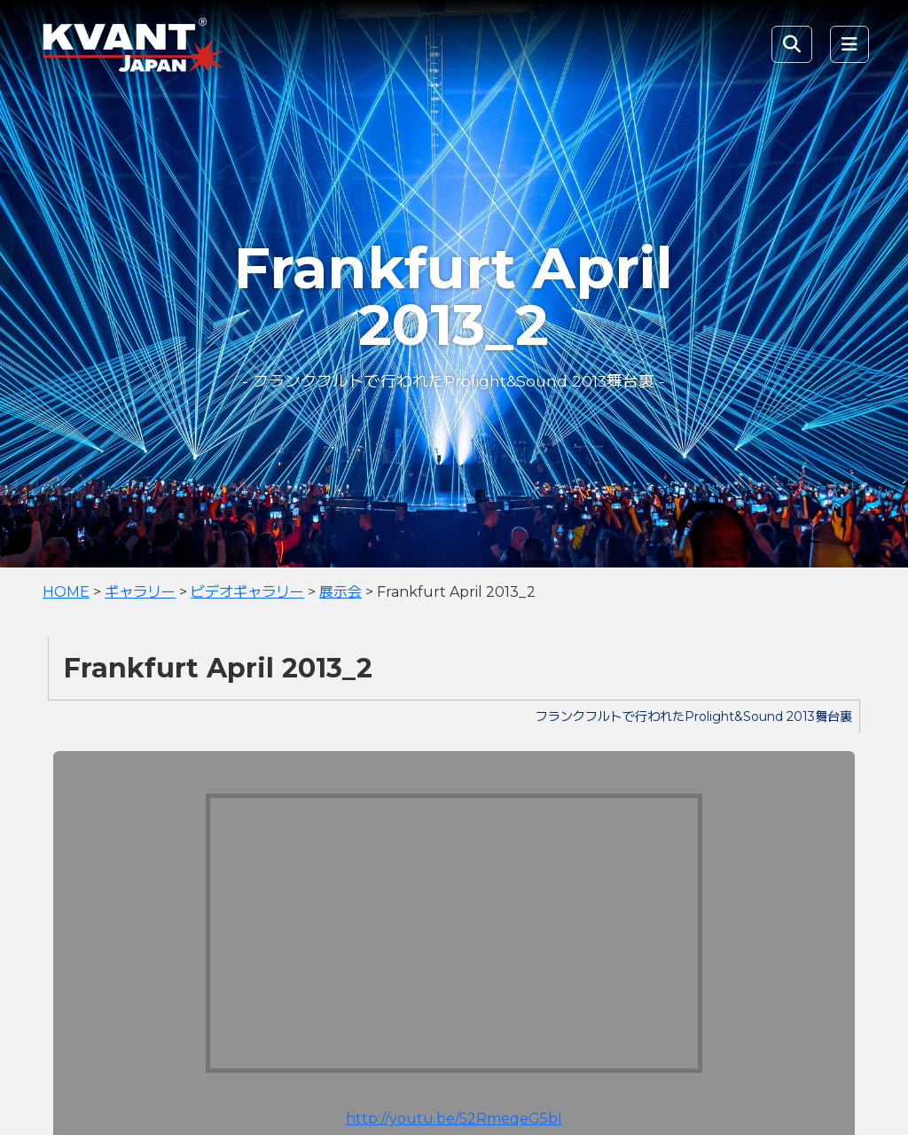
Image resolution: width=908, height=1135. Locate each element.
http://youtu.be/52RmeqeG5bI (454, 1118)
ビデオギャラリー (247, 591)
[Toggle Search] (791, 44)
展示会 (340, 591)
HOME (66, 591)
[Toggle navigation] (849, 44)
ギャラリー (140, 591)
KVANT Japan (172, 44)
